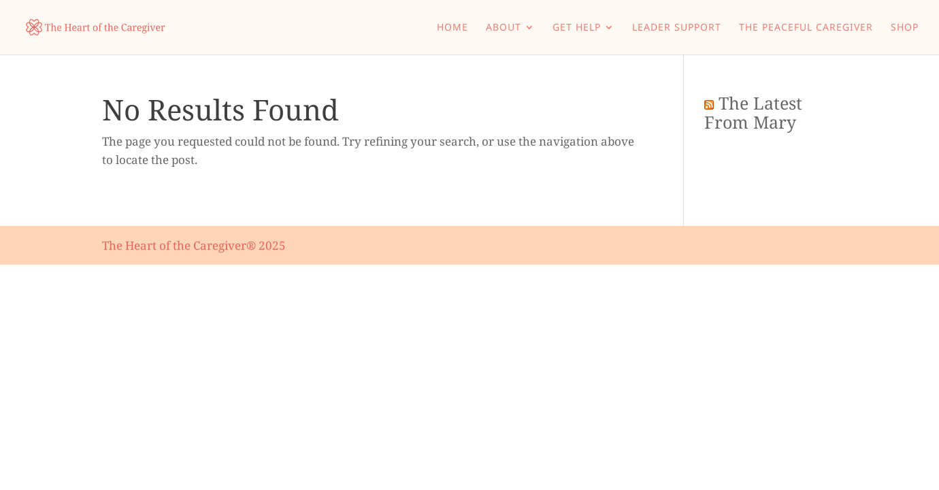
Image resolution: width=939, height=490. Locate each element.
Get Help (577, 27)
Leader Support (676, 27)
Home (452, 27)
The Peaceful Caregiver (806, 27)
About (503, 27)
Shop (905, 27)
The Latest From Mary (753, 112)
